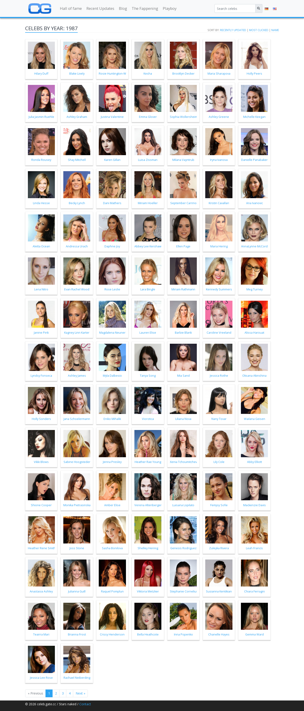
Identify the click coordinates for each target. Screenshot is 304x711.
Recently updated (233, 30)
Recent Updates (100, 8)
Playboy (169, 8)
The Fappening (145, 8)
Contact (85, 704)
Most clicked (258, 30)
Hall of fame (71, 8)
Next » (80, 693)
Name (275, 30)
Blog (123, 8)
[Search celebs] (235, 8)
